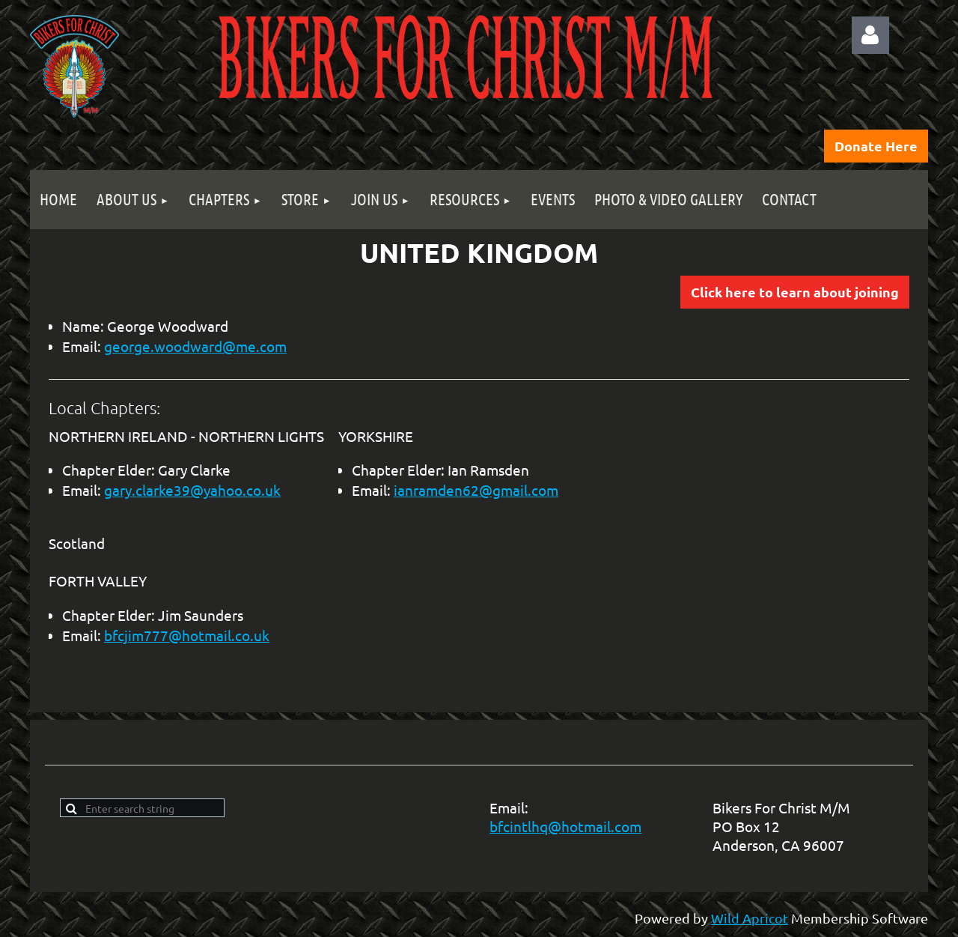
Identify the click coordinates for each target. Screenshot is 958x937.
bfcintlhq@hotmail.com (565, 826)
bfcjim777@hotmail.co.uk (186, 635)
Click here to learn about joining (795, 291)
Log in (870, 35)
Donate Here (876, 145)
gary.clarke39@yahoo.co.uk (192, 490)
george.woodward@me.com (195, 346)
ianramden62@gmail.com (476, 490)
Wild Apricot (749, 918)
